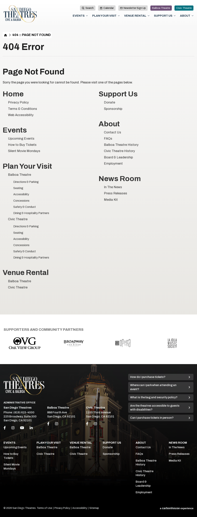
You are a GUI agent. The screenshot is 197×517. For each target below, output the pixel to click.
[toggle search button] (87, 8)
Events (79, 15)
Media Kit (111, 199)
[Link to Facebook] (48, 424)
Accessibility (21, 194)
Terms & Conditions (22, 109)
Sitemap (94, 508)
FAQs (108, 138)
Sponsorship (113, 109)
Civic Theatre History (119, 151)
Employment (113, 163)
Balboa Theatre (161, 8)
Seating (18, 188)
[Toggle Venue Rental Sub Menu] (148, 15)
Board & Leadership (118, 157)
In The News (113, 187)
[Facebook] (5, 428)
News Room (120, 179)
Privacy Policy (18, 102)
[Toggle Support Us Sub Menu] (175, 15)
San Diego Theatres (20, 14)
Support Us (163, 15)
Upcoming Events (21, 138)
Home (5, 35)
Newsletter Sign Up (133, 8)
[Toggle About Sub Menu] (192, 15)
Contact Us (112, 132)
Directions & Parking (26, 181)
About (185, 15)
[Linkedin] (31, 428)
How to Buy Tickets (22, 145)
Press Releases (115, 193)
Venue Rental (135, 15)
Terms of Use (44, 508)
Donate (109, 102)
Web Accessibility (21, 115)
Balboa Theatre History (121, 145)
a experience (176, 508)
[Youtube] (22, 428)
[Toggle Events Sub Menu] (87, 15)
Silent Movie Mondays (24, 151)
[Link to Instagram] (56, 424)
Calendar (107, 8)
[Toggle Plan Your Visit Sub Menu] (119, 15)
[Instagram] (13, 428)
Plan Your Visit (104, 15)
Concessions (21, 200)
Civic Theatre (184, 8)
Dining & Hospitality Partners (31, 213)
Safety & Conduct (24, 206)
